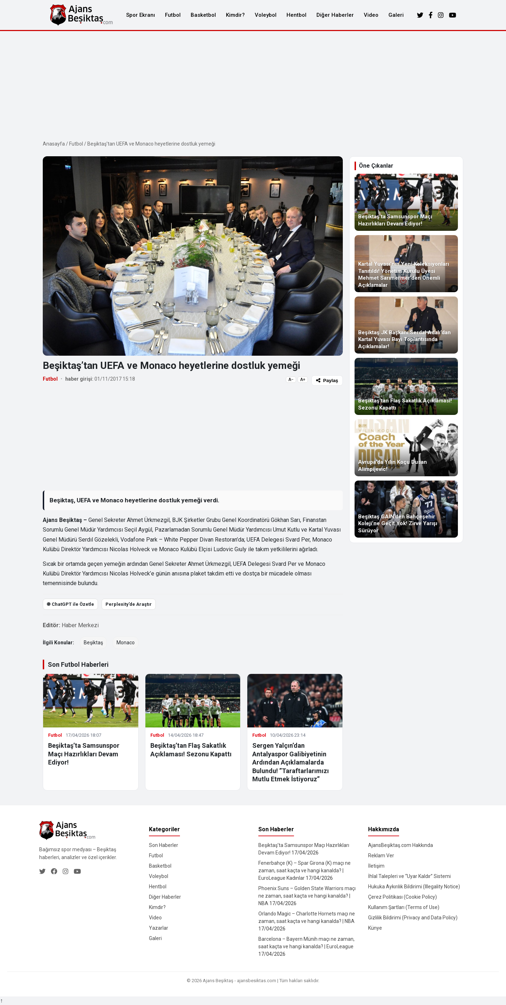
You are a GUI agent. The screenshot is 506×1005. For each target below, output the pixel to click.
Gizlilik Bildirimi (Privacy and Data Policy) (413, 917)
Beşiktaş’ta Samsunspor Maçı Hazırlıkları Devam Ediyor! (83, 754)
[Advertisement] (253, 84)
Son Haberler (163, 845)
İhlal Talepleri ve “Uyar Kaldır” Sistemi (409, 876)
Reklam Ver (381, 855)
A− (291, 379)
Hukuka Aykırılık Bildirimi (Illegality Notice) (414, 886)
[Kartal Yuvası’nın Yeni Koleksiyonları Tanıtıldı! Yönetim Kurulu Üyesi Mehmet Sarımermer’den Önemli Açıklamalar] (406, 263)
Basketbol (203, 15)
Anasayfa (54, 144)
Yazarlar (158, 928)
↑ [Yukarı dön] (1, 1000)
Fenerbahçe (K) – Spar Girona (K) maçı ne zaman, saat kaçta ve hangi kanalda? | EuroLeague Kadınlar (304, 870)
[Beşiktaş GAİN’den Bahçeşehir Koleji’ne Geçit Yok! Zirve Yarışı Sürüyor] (406, 509)
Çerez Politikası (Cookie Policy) (402, 897)
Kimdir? (235, 15)
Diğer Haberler (335, 15)
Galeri (396, 15)
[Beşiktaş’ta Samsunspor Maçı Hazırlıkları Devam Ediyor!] (406, 202)
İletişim (376, 866)
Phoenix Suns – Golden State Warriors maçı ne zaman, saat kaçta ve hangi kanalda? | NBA (307, 895)
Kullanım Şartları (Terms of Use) (403, 907)
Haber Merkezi (80, 625)
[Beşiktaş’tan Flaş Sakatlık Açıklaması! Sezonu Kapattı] (406, 386)
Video (371, 15)
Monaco (126, 642)
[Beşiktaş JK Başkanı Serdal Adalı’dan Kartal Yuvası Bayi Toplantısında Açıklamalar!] (406, 325)
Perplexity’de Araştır (128, 604)
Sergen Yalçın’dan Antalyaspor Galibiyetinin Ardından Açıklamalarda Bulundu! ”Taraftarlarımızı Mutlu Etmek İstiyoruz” (290, 762)
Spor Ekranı (140, 15)
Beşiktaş (93, 642)
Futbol (173, 15)
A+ (302, 379)
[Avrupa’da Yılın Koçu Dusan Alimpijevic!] (406, 447)
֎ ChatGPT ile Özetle (70, 604)
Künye (375, 928)
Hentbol (296, 15)
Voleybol (266, 15)
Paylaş (327, 380)
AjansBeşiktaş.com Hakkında (400, 845)
